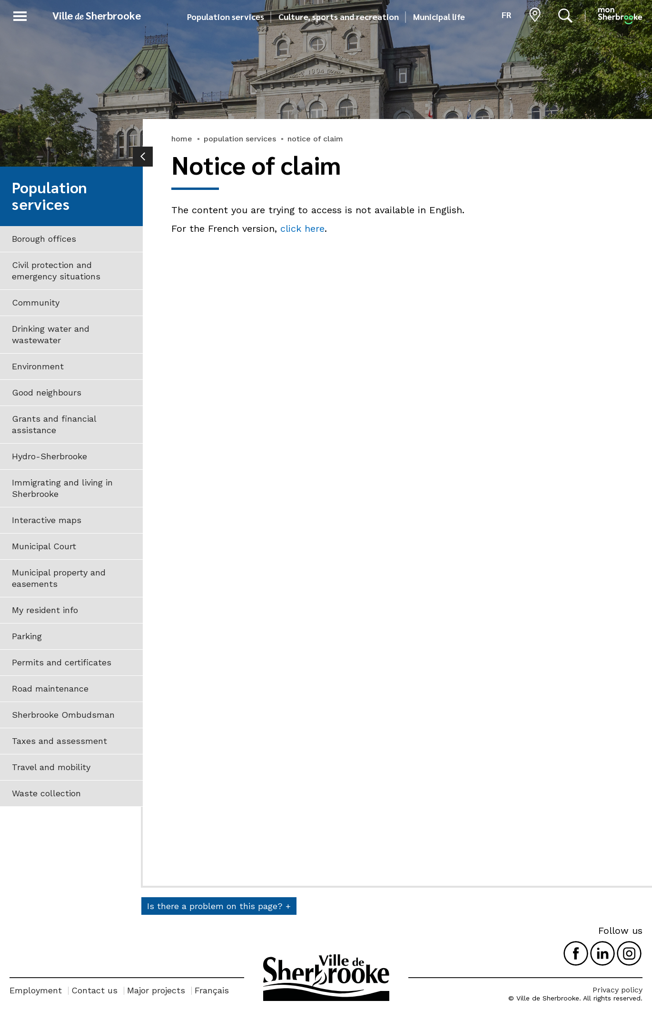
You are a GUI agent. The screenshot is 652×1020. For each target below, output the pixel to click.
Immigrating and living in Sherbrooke (62, 488)
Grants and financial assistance (54, 424)
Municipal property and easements (59, 578)
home (181, 138)
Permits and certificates (61, 662)
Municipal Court (44, 546)
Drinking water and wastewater (50, 334)
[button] (20, 14)
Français (212, 990)
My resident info (45, 610)
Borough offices (44, 239)
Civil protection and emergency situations (56, 270)
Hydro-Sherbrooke (49, 456)
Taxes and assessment (59, 741)
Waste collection (46, 793)
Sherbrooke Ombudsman (63, 715)
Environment (38, 366)
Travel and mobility (51, 767)
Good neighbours (46, 392)
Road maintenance (50, 688)
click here (302, 228)
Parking (27, 636)
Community (35, 302)
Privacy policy (617, 989)
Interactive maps (46, 520)
